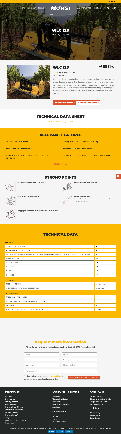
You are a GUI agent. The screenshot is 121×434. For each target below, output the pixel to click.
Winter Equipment (11, 412)
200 (72, 72)
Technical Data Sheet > (88, 103)
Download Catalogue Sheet (60, 122)
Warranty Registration (60, 399)
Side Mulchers (10, 399)
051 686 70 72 (100, 404)
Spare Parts (56, 396)
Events (54, 419)
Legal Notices (95, 418)
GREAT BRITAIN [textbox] (31, 365)
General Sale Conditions (60, 404)
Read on (69, 431)
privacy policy (54, 376)
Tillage (7, 418)
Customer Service (84, 8)
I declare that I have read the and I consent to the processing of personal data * (44, 377)
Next (47, 82)
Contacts (97, 8)
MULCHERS (67, 15)
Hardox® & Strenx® (59, 422)
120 (55, 72)
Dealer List (56, 402)
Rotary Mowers (10, 404)
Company (32, 8)
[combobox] (41, 365)
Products (41, 8)
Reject (51, 431)
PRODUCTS (58, 15)
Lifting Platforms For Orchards (15, 420)
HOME (52, 15)
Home (22, 8)
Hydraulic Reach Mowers (14, 407)
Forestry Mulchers (11, 402)
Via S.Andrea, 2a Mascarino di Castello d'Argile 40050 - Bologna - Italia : (100, 400)
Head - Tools (9, 423)
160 (66, 72)
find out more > (60, 164)
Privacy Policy (95, 413)
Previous (9, 82)
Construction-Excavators (14, 410)
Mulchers (8, 396)
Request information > (64, 103)
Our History (56, 416)
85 (60, 72)
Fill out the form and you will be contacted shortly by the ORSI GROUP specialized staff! (60, 347)
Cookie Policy (95, 415)
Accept (60, 431)
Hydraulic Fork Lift (11, 415)
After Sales (56, 407)
